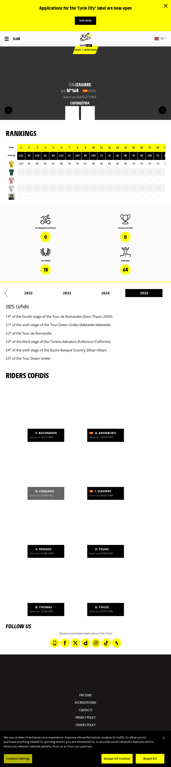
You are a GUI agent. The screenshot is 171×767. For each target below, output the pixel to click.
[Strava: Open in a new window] (116, 643)
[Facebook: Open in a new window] (65, 643)
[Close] (164, 738)
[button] (160, 38)
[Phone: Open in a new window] (54, 643)
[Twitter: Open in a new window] (75, 643)
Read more (85, 20)
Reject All (150, 758)
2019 (59, 293)
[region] (85, 749)
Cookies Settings (18, 758)
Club (16, 38)
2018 (21, 293)
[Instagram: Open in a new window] (96, 643)
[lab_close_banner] (165, 6)
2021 (136, 293)
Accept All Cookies (117, 758)
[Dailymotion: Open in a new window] (85, 643)
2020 (98, 293)
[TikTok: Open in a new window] (106, 643)
